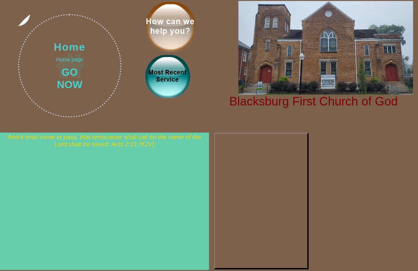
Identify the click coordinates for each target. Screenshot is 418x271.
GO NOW (69, 78)
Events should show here (261, 201)
